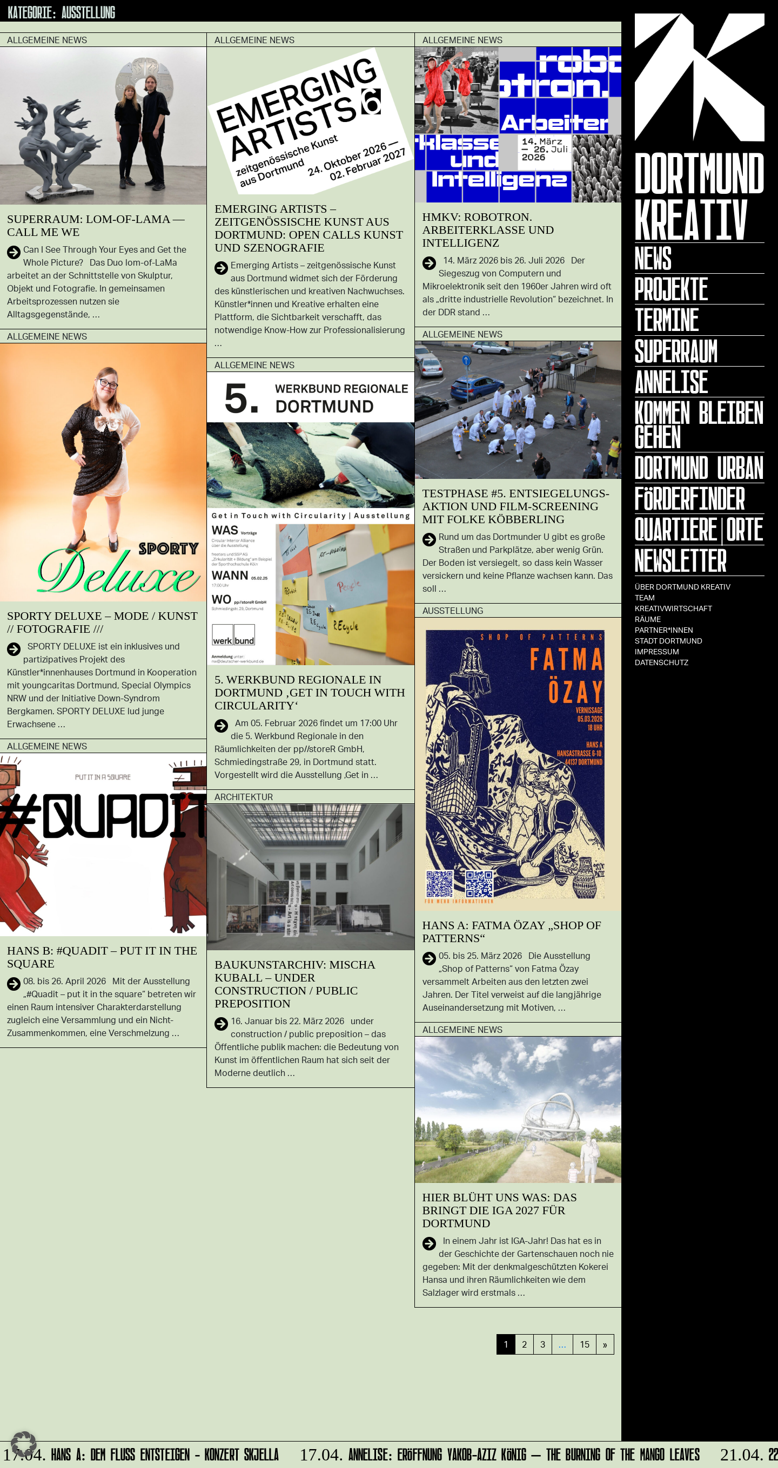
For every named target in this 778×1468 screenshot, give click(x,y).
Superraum (676, 351)
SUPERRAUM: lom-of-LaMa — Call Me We (96, 225)
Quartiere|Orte (699, 529)
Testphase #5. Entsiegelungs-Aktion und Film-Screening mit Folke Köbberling (516, 506)
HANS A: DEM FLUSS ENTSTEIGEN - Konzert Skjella (142, 1452)
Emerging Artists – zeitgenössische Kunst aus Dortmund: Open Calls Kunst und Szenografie (308, 228)
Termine (667, 320)
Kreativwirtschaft (673, 608)
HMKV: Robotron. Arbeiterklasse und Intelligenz (488, 229)
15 (584, 1344)
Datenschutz (661, 662)
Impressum (657, 651)
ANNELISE (671, 382)
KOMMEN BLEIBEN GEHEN (699, 424)
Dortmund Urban (699, 467)
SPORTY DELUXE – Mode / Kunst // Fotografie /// (102, 622)
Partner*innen (664, 629)
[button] (24, 1444)
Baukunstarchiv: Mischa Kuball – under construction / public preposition (294, 984)
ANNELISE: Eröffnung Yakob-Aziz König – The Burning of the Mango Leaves (499, 1452)
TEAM (645, 597)
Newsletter (681, 560)
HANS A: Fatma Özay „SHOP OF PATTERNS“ (512, 931)
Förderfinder (690, 498)
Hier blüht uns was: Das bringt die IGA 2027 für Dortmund (499, 1210)
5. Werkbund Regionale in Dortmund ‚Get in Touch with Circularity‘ (309, 692)
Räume (648, 619)
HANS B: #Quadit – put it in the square (102, 957)
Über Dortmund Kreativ (682, 586)
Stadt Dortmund (668, 640)
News (653, 258)
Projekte (671, 289)
